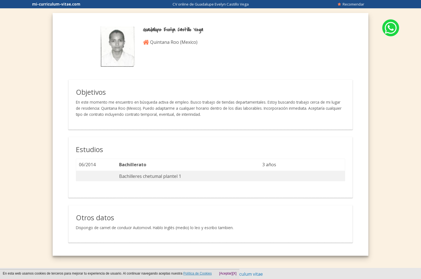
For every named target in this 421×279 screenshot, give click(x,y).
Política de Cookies (197, 273)
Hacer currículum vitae (239, 274)
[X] (234, 273)
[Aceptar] (225, 273)
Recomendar (351, 4)
